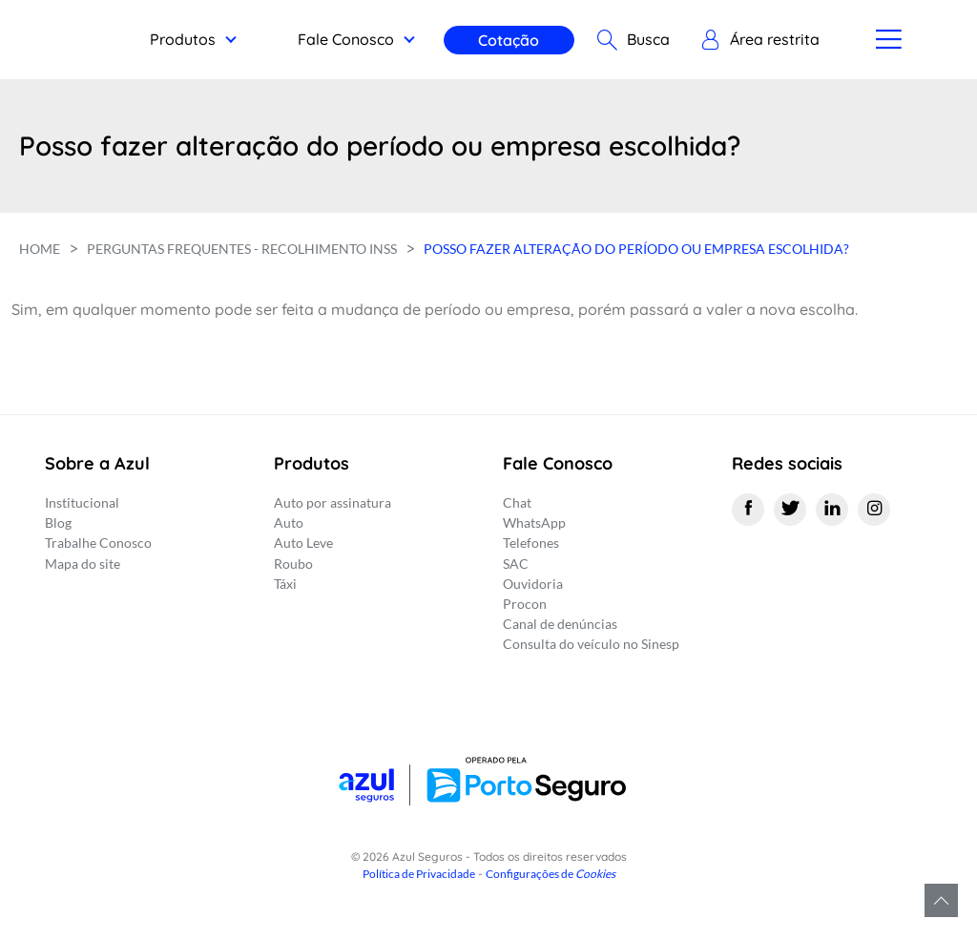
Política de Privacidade (419, 874)
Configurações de (550, 874)
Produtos (179, 39)
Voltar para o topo (941, 900)
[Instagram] (874, 509)
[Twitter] (790, 509)
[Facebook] (748, 509)
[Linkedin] (832, 509)
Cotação (505, 40)
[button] (756, 40)
